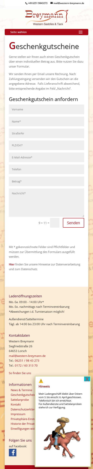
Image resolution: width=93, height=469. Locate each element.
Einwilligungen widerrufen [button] (28, 428)
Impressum (18, 414)
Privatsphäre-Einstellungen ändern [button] (33, 419)
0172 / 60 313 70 (26, 365)
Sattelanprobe (20, 400)
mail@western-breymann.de (27, 356)
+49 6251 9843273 (37, 3)
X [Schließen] (87, 379)
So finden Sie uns (20, 373)
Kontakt (16, 404)
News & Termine (21, 390)
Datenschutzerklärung (25, 409)
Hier (11, 264)
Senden (73, 222)
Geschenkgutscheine (24, 395)
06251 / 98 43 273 (27, 360)
